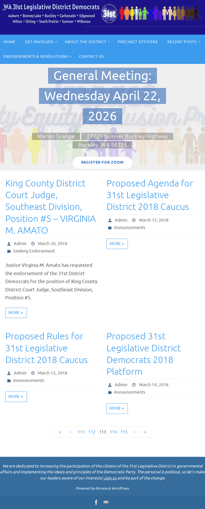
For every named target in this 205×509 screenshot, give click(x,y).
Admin (20, 243)
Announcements (129, 227)
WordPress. (120, 488)
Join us (110, 478)
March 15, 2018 (153, 220)
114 (113, 432)
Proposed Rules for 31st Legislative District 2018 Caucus (46, 348)
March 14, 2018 (153, 385)
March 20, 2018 (52, 243)
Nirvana (101, 488)
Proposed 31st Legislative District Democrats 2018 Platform (144, 354)
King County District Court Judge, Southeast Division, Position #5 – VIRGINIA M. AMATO (50, 207)
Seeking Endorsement (34, 251)
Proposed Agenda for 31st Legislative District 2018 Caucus (150, 195)
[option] (102, 117)
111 (81, 432)
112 (92, 432)
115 (124, 432)
